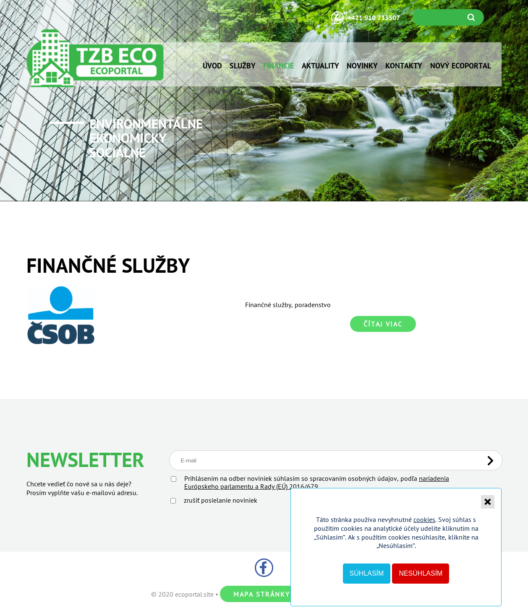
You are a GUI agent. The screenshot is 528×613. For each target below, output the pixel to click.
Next (507, 110)
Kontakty (403, 65)
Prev (21, 110)
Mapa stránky (261, 594)
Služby (243, 65)
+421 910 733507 (374, 17)
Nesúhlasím (420, 573)
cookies (424, 519)
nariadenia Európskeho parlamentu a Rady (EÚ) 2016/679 (316, 482)
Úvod (212, 65)
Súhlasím (367, 573)
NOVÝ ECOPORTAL (460, 65)
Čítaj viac (383, 324)
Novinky (362, 65)
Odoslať (490, 460)
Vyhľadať (473, 17)
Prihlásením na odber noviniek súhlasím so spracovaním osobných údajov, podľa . (316, 482)
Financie (278, 65)
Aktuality (320, 65)
